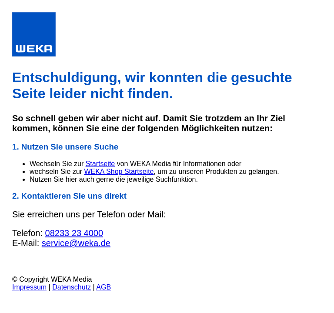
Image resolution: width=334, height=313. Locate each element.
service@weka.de (76, 243)
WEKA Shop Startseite (119, 171)
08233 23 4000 (74, 233)
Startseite (100, 163)
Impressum (29, 287)
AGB (103, 287)
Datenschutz (71, 287)
